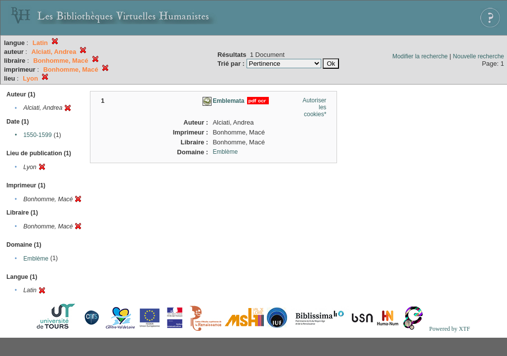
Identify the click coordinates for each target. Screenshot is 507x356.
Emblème (35, 258)
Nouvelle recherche (478, 56)
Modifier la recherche (420, 56)
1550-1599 (37, 135)
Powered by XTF (449, 328)
